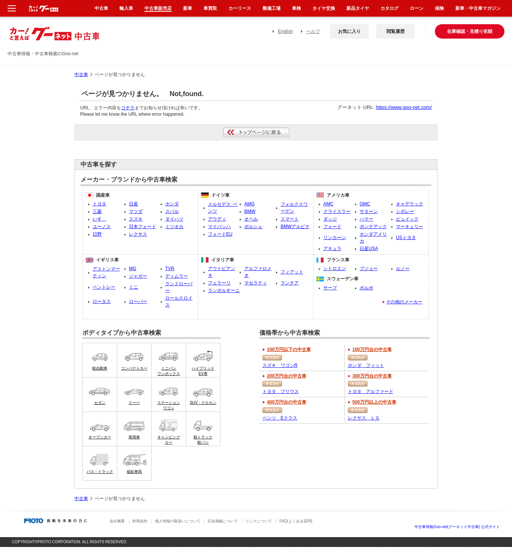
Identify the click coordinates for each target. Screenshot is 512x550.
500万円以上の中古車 (374, 402)
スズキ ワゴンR (280, 365)
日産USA (369, 248)
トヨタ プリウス (280, 391)
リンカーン (334, 237)
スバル (172, 211)
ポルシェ (253, 226)
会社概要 (117, 521)
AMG (249, 204)
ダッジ (330, 219)
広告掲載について (223, 521)
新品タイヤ (357, 8)
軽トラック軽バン (203, 439)
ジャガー (138, 276)
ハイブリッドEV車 (203, 371)
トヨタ (99, 204)
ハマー (366, 219)
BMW (249, 211)
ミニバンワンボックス (168, 371)
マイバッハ (219, 226)
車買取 (210, 8)
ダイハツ (174, 219)
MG (132, 268)
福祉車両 (134, 471)
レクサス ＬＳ (364, 418)
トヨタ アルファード (370, 391)
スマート (290, 219)
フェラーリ (219, 283)
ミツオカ (174, 226)
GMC (365, 204)
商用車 (134, 437)
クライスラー (337, 211)
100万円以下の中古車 (289, 349)
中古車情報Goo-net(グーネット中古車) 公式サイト (457, 527)
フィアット (292, 272)
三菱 (97, 211)
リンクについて (258, 521)
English (285, 31)
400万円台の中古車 (286, 402)
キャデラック (409, 204)
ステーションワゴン (168, 405)
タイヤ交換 (323, 8)
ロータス (102, 301)
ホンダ (172, 204)
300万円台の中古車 (372, 376)
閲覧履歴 (395, 31)
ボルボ (366, 288)
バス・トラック (100, 471)
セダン (100, 403)
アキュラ (332, 248)
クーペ (134, 403)
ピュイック (407, 219)
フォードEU (220, 234)
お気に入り (349, 31)
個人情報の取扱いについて (177, 521)
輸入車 (126, 8)
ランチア (290, 283)
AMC (328, 204)
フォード (332, 226)
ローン (417, 8)
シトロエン (334, 268)
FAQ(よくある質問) (295, 521)
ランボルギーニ (224, 290)
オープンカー (99, 437)
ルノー (403, 268)
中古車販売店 (158, 8)
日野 (97, 234)
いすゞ (99, 219)
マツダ (136, 211)
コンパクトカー (134, 368)
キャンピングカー (168, 439)
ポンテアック (373, 226)
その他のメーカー (404, 302)
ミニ (133, 287)
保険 (439, 8)
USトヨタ (406, 237)
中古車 (81, 74)
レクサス (138, 234)
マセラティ (255, 283)
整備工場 (271, 8)
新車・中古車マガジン (478, 8)
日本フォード (142, 226)
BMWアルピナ (295, 226)
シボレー (405, 211)
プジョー (369, 268)
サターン (369, 211)
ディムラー (176, 276)
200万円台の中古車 (286, 376)
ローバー (138, 301)
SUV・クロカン (203, 403)
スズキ (136, 219)
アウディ (217, 219)
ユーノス (102, 226)
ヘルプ (313, 31)
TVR (169, 268)
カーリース (239, 8)
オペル (251, 219)
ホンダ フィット (366, 365)
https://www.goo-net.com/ (404, 107)
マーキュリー (409, 226)
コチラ (128, 107)
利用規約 (139, 521)
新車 (187, 8)
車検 (296, 8)
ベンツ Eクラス (279, 418)
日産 (133, 204)
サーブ (330, 288)
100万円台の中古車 (372, 349)
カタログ (389, 8)
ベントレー (104, 287)
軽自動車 (99, 368)
